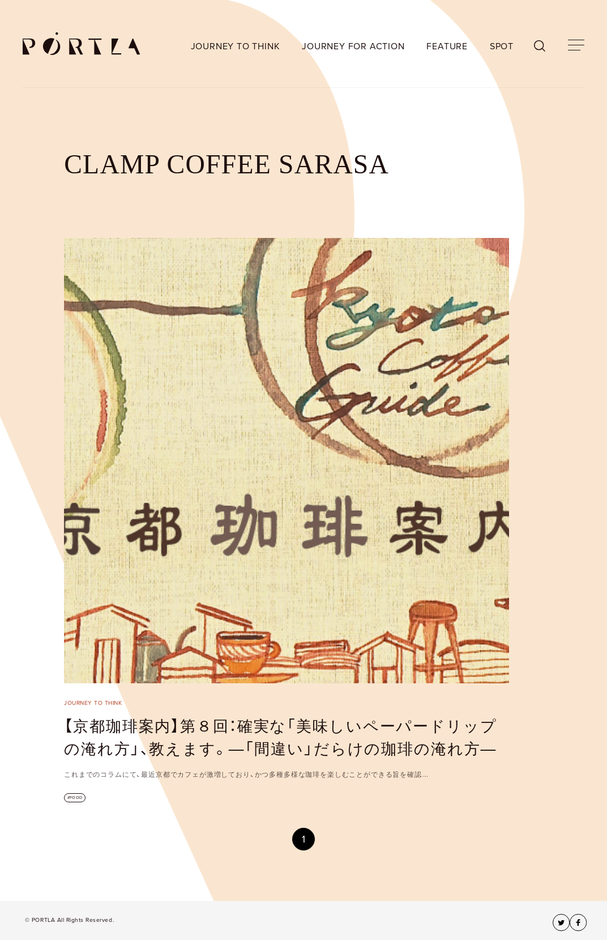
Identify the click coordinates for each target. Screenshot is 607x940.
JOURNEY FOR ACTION (353, 46)
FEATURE (447, 46)
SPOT (502, 46)
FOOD (76, 797)
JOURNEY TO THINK (235, 46)
